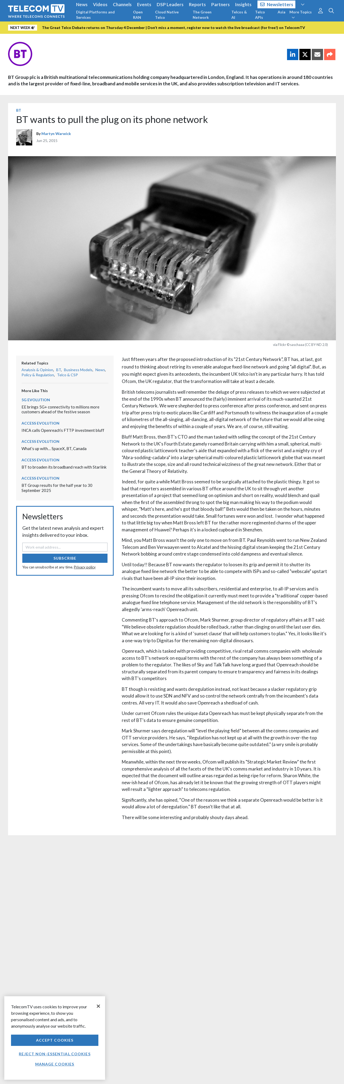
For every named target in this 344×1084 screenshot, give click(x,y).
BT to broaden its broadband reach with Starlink (64, 467)
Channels (122, 4)
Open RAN (138, 15)
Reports (197, 4)
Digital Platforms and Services (95, 15)
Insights (243, 4)
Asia (281, 12)
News (82, 4)
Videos (100, 4)
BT (18, 110)
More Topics (300, 14)
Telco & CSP (67, 375)
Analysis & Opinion (37, 369)
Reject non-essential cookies (54, 1054)
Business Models (78, 369)
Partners (220, 4)
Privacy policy (85, 567)
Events (144, 4)
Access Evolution (40, 423)
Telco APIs (260, 15)
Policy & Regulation (38, 375)
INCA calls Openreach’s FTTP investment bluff (63, 430)
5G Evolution (36, 399)
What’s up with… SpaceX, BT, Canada (54, 448)
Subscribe (64, 558)
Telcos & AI (239, 15)
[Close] (98, 1006)
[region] (54, 1038)
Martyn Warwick (56, 133)
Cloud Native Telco (167, 15)
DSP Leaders (170, 4)
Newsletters (276, 4)
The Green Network (202, 15)
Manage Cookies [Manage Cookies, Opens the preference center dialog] (54, 1064)
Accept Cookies (55, 1040)
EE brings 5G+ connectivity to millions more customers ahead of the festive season (60, 409)
